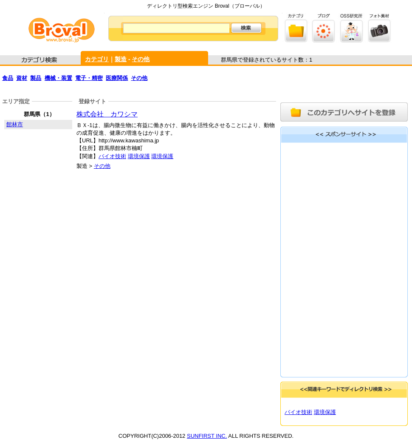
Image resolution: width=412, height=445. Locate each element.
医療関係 (117, 78)
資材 (21, 78)
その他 (141, 59)
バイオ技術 (112, 156)
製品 (35, 78)
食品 (7, 78)
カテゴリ (97, 59)
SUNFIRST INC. (207, 436)
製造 (121, 59)
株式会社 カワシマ (107, 114)
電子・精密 (89, 78)
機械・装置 (58, 78)
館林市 (14, 124)
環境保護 (139, 156)
